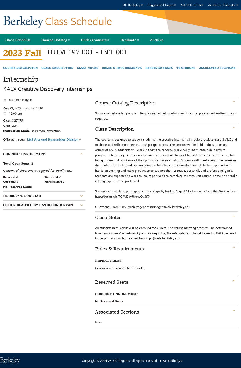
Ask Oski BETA (192, 4)
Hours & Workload (22, 196)
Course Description (20, 67)
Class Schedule (18, 40)
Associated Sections (217, 67)
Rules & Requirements (122, 67)
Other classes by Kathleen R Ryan (38, 205)
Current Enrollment (24, 154)
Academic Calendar (223, 4)
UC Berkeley (133, 4)
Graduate (130, 40)
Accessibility (173, 360)
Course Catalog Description (125, 103)
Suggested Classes (162, 4)
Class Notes (87, 67)
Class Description (57, 67)
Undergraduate (95, 40)
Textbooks (185, 67)
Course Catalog (55, 40)
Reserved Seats (159, 67)
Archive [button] (156, 40)
